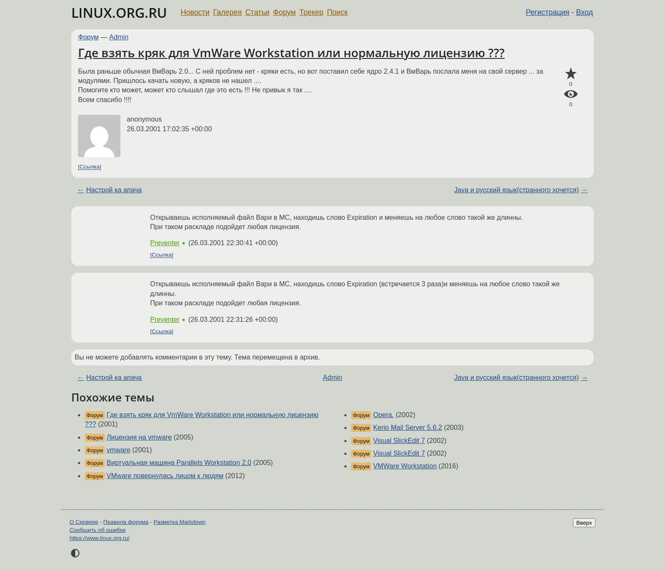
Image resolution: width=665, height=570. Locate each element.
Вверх (584, 523)
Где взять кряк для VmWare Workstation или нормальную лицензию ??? (291, 52)
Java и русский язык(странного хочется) (516, 190)
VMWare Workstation (405, 466)
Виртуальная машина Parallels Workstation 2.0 (178, 462)
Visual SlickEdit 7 (399, 440)
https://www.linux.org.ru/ (99, 538)
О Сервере (84, 522)
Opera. (383, 414)
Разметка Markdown (180, 522)
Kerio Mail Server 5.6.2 (407, 427)
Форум (284, 12)
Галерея (227, 12)
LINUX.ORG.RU (119, 12)
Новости (195, 12)
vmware (118, 450)
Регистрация (548, 12)
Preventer (164, 242)
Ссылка (90, 167)
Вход (584, 12)
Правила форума (126, 522)
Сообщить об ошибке (98, 530)
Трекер (311, 12)
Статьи (257, 12)
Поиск (337, 12)
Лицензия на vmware (139, 437)
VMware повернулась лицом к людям (164, 475)
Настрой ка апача (114, 190)
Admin (119, 37)
